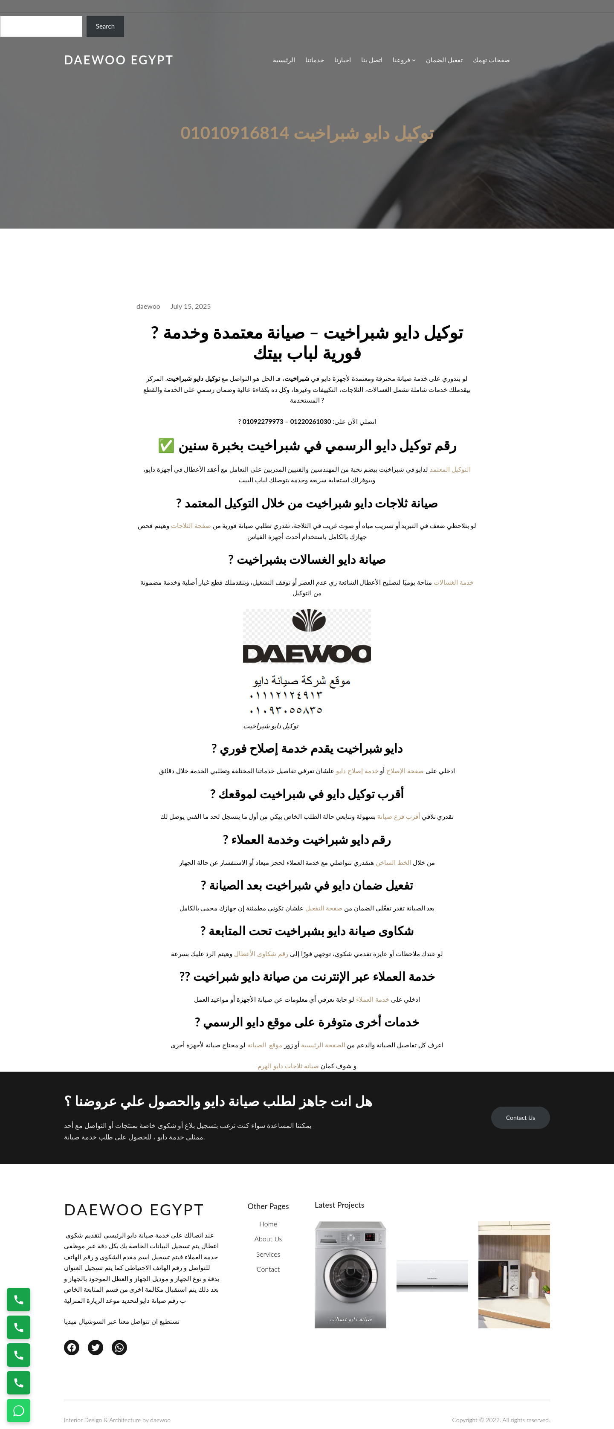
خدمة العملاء (372, 999)
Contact (268, 1269)
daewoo (160, 1419)
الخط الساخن (393, 862)
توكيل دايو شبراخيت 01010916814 (306, 133)
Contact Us (520, 1117)
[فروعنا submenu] (404, 60)
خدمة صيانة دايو (148, 1235)
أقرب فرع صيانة (398, 816)
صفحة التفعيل (324, 908)
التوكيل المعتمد (450, 469)
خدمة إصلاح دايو (357, 770)
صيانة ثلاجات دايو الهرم (288, 1066)
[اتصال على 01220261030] (18, 1299)
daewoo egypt (119, 59)
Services (268, 1254)
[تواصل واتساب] (18, 1410)
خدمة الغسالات (454, 582)
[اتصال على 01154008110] (18, 1327)
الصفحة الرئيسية (323, 1045)
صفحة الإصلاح (405, 770)
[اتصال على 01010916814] (18, 1355)
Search (105, 26)
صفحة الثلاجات (191, 525)
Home (268, 1224)
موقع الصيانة (265, 1045)
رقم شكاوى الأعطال (261, 953)
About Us (268, 1239)
